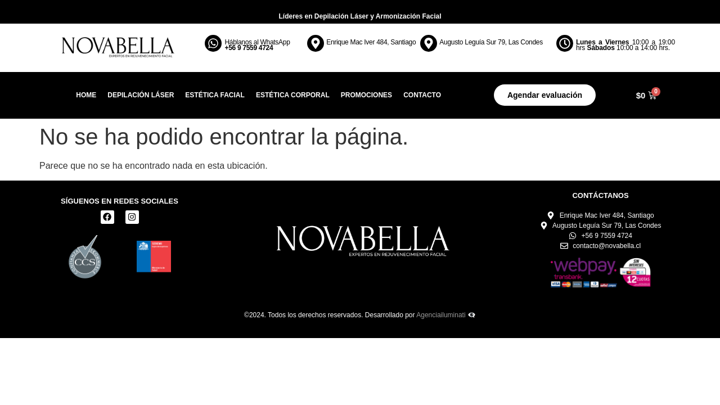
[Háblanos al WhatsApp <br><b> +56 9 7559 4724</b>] (213, 43)
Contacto (422, 95)
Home (86, 95)
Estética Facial (215, 95)
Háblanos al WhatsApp (257, 45)
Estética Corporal (293, 95)
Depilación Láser (140, 95)
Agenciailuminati (440, 315)
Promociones (366, 95)
